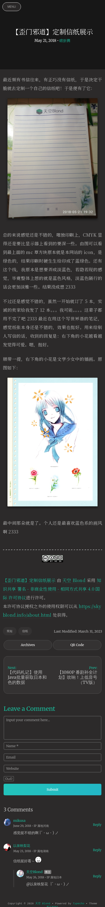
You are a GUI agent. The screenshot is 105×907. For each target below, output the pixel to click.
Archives (28, 645)
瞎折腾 (64, 40)
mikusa (19, 820)
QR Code (77, 645)
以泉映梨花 (21, 845)
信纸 (25, 631)
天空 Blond (73, 580)
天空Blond (34, 872)
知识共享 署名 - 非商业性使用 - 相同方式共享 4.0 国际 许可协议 (52, 589)
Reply (97, 825)
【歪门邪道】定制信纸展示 (29, 580)
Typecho (78, 903)
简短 (10, 631)
